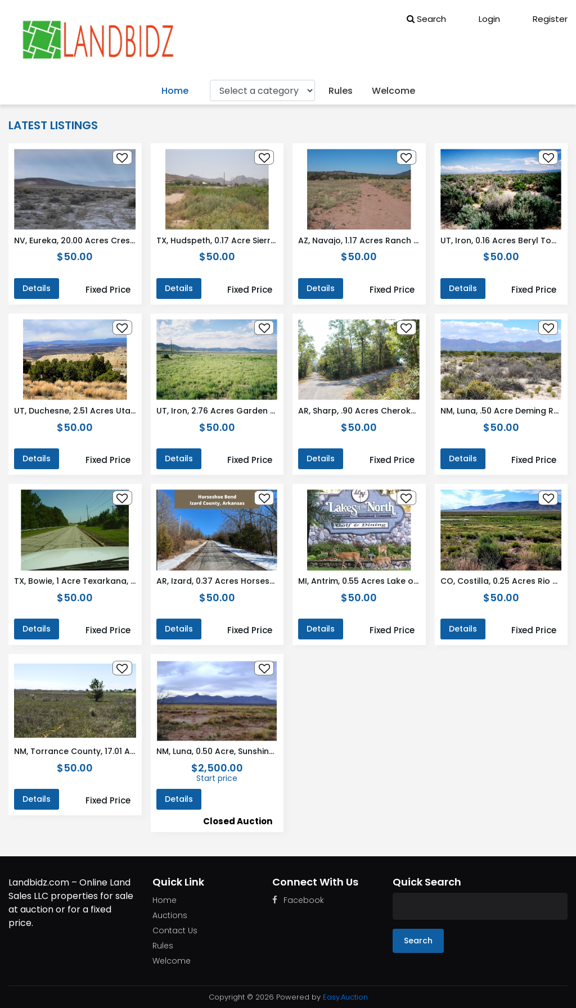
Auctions (169, 915)
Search (426, 19)
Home (174, 90)
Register (542, 19)
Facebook (298, 900)
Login (481, 19)
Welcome (393, 90)
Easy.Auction (345, 997)
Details (36, 288)
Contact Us (174, 930)
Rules (340, 90)
